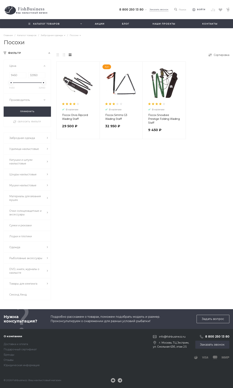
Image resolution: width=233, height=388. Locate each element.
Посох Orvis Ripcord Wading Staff (75, 117)
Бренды (9, 354)
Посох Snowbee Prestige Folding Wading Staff (164, 118)
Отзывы (8, 360)
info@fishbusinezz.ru (172, 336)
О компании (13, 336)
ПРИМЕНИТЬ (27, 111)
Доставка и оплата (16, 344)
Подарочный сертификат (20, 349)
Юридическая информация (22, 365)
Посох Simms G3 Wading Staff (116, 117)
